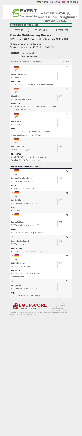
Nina (13, 207)
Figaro (14, 229)
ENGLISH (57, 2)
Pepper (14, 292)
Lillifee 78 (15, 270)
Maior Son (15, 81)
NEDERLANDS (72, 2)
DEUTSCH (44, 2)
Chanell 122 (16, 153)
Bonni (14, 185)
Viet (13, 128)
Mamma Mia (16, 248)
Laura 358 (15, 103)
